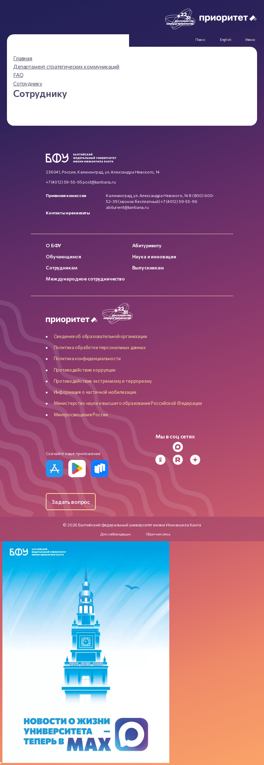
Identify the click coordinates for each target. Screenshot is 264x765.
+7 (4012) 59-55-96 (179, 201)
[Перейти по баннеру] (85, 761)
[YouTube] (214, 447)
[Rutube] (180, 460)
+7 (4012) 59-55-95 (64, 181)
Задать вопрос (71, 501)
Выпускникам (148, 267)
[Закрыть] (0, 763)
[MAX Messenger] (180, 447)
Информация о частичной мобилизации (95, 392)
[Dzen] (197, 460)
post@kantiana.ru (99, 181)
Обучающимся (63, 256)
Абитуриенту (147, 245)
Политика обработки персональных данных (100, 347)
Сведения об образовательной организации (100, 336)
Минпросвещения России (81, 414)
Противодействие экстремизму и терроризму (103, 381)
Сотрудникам (61, 267)
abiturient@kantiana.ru (127, 207)
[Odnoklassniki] (162, 460)
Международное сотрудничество (85, 279)
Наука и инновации (154, 256)
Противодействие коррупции (85, 370)
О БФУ (53, 245)
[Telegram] (162, 447)
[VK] (197, 447)
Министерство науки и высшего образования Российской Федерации (128, 403)
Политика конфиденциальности (87, 358)
